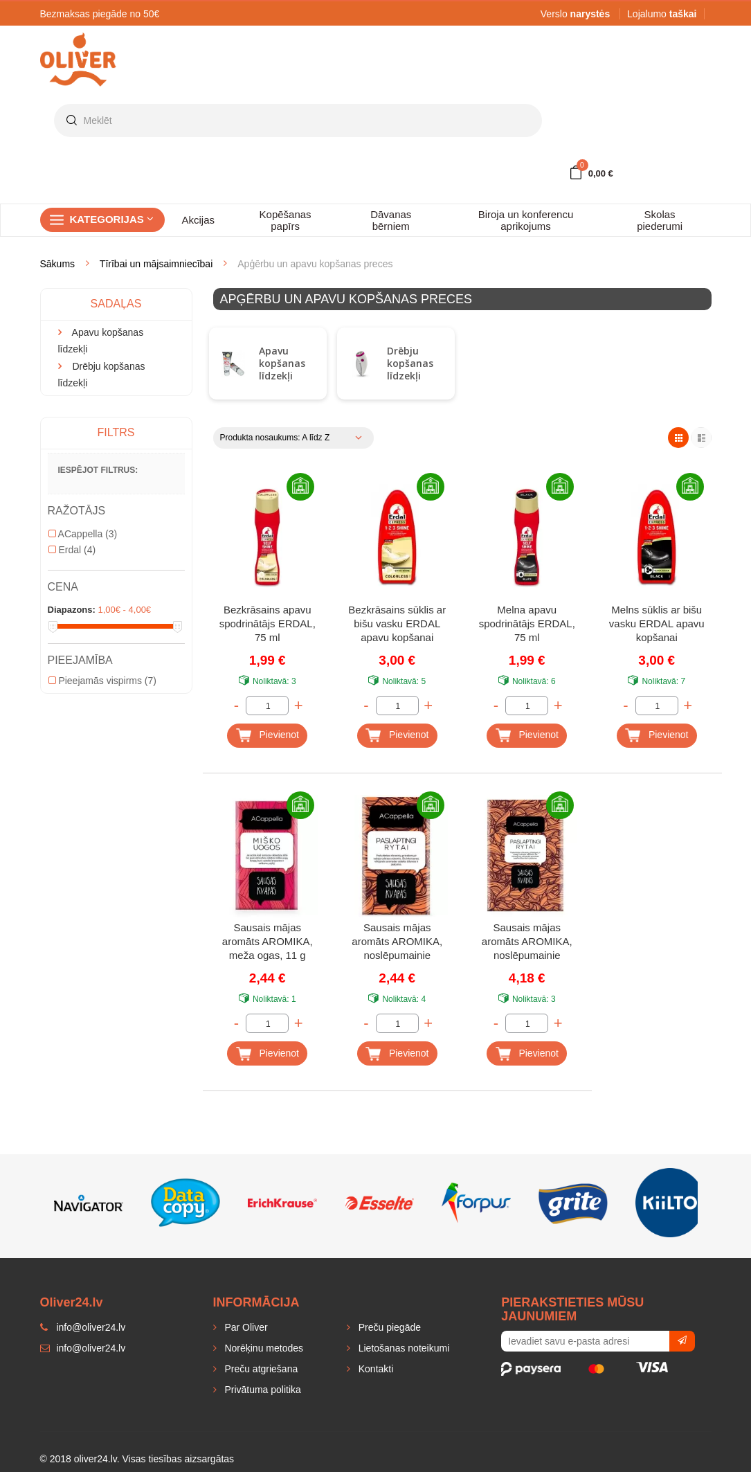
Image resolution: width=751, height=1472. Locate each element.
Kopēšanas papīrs (285, 220)
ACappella (83, 533)
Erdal (72, 549)
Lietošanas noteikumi (402, 1348)
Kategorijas (112, 219)
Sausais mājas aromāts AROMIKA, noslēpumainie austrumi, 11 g (397, 943)
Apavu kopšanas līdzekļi (282, 363)
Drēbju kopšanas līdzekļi (410, 363)
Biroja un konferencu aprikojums (526, 220)
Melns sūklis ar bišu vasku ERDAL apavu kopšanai (657, 623)
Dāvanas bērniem (390, 220)
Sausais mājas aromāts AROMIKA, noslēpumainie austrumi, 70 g (527, 943)
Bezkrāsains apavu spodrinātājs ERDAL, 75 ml (267, 623)
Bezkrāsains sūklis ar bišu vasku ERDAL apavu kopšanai (397, 623)
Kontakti (374, 1368)
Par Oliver (245, 1327)
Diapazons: (72, 609)
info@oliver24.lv (83, 1348)
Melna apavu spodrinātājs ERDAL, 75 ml (527, 623)
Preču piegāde (388, 1327)
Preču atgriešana (260, 1368)
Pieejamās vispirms (102, 680)
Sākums (57, 263)
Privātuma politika (261, 1389)
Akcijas (198, 220)
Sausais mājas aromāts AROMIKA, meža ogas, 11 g (267, 941)
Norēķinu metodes (263, 1348)
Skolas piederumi (659, 220)
